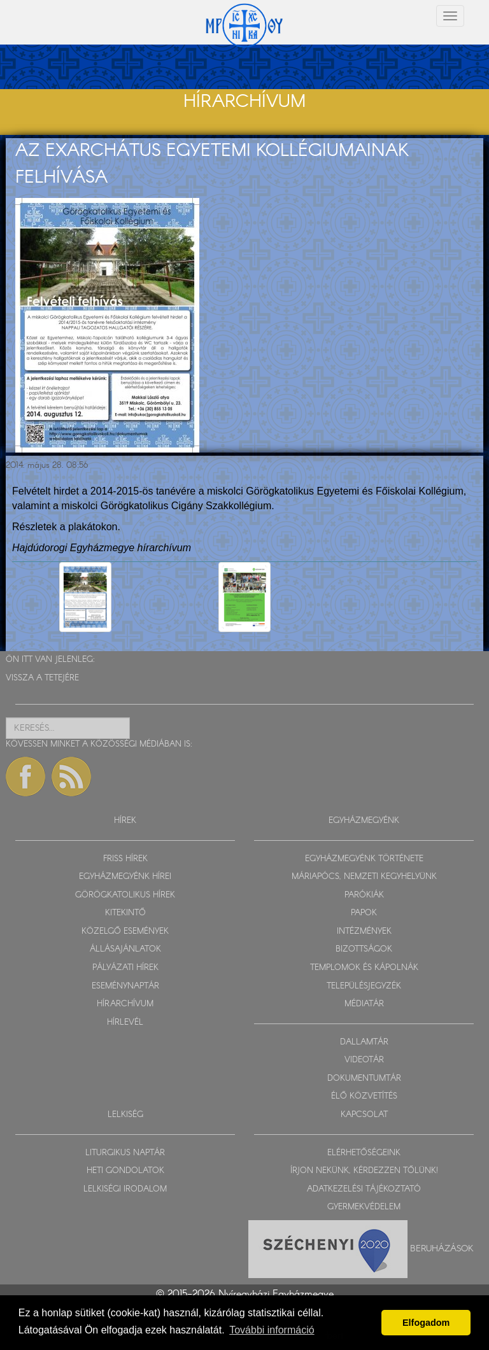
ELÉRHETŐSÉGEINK (363, 1153)
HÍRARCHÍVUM (125, 1004)
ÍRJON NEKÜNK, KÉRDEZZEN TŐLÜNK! (364, 1171)
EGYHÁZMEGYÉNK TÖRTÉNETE (364, 859)
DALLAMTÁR (364, 1042)
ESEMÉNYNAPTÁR (125, 986)
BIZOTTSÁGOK (364, 949)
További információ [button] (271, 1330)
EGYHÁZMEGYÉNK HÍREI (125, 877)
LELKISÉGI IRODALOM (125, 1189)
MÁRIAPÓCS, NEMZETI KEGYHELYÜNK (364, 877)
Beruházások (442, 1248)
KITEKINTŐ (125, 913)
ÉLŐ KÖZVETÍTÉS (364, 1096)
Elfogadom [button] (426, 1323)
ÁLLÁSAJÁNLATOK (125, 949)
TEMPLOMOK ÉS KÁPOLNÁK (364, 968)
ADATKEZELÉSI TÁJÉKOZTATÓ (364, 1189)
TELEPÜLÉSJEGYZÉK (364, 986)
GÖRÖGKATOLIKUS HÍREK (125, 895)
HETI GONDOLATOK (125, 1171)
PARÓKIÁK (364, 895)
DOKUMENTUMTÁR (364, 1078)
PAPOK (364, 913)
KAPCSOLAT (364, 1115)
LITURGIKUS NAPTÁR (125, 1153)
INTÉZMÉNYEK (364, 931)
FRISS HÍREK (125, 859)
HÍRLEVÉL (125, 1022)
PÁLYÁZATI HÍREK (125, 968)
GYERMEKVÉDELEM (363, 1207)
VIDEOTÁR (364, 1060)
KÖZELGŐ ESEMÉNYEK (125, 931)
